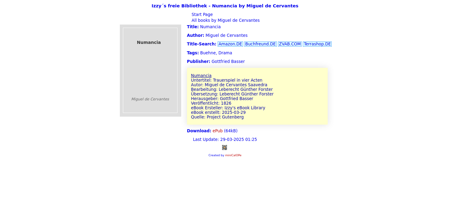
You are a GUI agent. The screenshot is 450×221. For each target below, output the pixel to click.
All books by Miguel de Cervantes (225, 20)
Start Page (201, 14)
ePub (218, 131)
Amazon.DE (230, 44)
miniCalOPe (233, 155)
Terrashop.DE (317, 44)
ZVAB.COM (290, 44)
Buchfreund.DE (260, 44)
